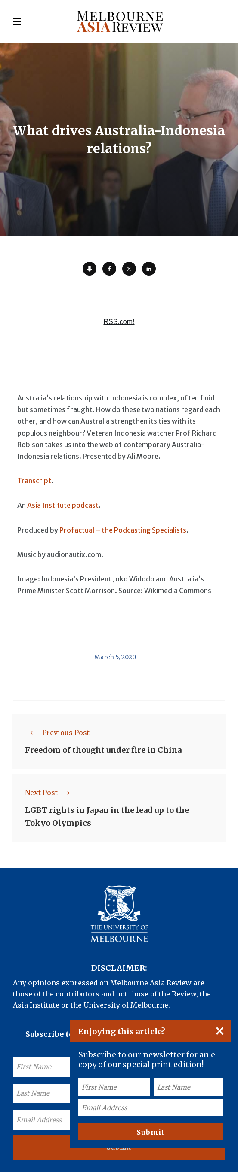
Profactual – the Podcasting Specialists (122, 530)
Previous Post (57, 732)
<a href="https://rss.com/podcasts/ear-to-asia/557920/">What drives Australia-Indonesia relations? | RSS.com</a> (119, 321)
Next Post (50, 792)
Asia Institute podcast (63, 505)
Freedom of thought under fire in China (103, 750)
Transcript (34, 480)
